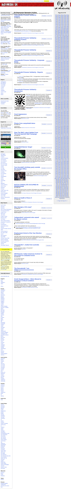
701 (59, 28)
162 (56, 163)
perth (2, 393)
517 (56, 75)
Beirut (2, 473)
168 (67, 161)
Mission (27, 1)
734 (64, 20)
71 (58, 184)
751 (59, 16)
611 (59, 51)
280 (62, 133)
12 (55, 197)
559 (64, 63)
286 (59, 132)
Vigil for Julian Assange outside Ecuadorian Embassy (6, 59)
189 (64, 156)
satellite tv (3, 282)
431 (59, 96)
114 (64, 174)
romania (2, 342)
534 (64, 70)
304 (64, 127)
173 (67, 159)
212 (56, 151)
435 (62, 95)
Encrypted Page (5, 249)
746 (59, 17)
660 (62, 38)
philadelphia (3, 444)
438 (67, 93)
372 (56, 111)
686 (59, 32)
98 (66, 178)
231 (59, 146)
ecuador (2, 368)
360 (62, 113)
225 (62, 147)
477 (56, 85)
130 (62, 171)
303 (67, 127)
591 (59, 56)
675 (62, 35)
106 (59, 177)
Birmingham (39, 193)
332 (56, 121)
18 (56, 196)
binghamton (3, 411)
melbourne (3, 392)
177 (56, 159)
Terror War (3, 195)
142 (56, 168)
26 (65, 193)
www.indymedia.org (5, 276)
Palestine (3, 187)
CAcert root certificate (4, 266)
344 (64, 117)
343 (67, 117)
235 (62, 144)
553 (67, 65)
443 (67, 92)
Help (42, 1)
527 (56, 72)
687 (56, 32)
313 (67, 125)
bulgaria (2, 301)
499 (64, 78)
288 (67, 131)
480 (62, 83)
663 (67, 37)
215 (62, 149)
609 (64, 51)
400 (62, 103)
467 (56, 87)
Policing (2, 188)
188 (67, 156)
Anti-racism (31, 228)
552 (56, 66)
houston (2, 422)
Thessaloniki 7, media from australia (26, 245)
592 (56, 56)
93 (62, 179)
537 (56, 70)
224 (64, 147)
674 (64, 35)
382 (56, 108)
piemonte (3, 337)
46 (60, 189)
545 (62, 67)
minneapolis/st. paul (5, 433)
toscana (2, 351)
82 (60, 182)
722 (56, 24)
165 (62, 162)
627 (56, 47)
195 (62, 154)
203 (67, 152)
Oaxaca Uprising (4, 239)
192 (56, 156)
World (43, 33)
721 (59, 24)
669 (64, 36)
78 (56, 183)
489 (64, 81)
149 (64, 166)
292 (56, 131)
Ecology (2, 168)
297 (56, 129)
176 (59, 159)
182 (56, 158)
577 (56, 60)
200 (62, 153)
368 (67, 111)
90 (56, 181)
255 (62, 139)
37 (67, 191)
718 (67, 24)
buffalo (2, 413)
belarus (2, 296)
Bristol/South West (5, 101)
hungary (2, 312)
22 (60, 194)
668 (67, 36)
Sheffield (2, 90)
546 (59, 67)
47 (58, 189)
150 (62, 166)
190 (62, 156)
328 (67, 121)
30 (56, 193)
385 (62, 107)
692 (56, 31)
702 (56, 28)
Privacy (31, 1)
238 (67, 143)
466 (59, 87)
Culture (2, 166)
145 (62, 167)
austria (2, 293)
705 (62, 27)
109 (64, 176)
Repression (30, 33)
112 (56, 176)
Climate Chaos (4, 165)
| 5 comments (46, 133)
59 (58, 187)
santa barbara (4, 457)
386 (59, 107)
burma (2, 387)
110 (62, 176)
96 (56, 179)
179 (64, 158)
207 (56, 152)
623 (67, 47)
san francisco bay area (5, 455)
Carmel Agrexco (4, 231)
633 (67, 45)
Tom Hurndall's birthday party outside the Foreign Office (27, 168)
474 (64, 85)
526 (59, 72)
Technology (3, 194)
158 (67, 163)
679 (64, 33)
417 (56, 100)
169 (64, 161)
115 (62, 174)
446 (59, 92)
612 (56, 51)
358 (67, 113)
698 (67, 28)
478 (67, 83)
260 (62, 138)
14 (65, 196)
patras (2, 336)
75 (62, 183)
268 (67, 136)
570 (62, 61)
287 (56, 132)
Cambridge (3, 84)
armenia (2, 291)
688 (67, 31)
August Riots (3, 212)
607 (56, 52)
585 (62, 57)
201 (59, 153)
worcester (3, 468)
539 (64, 68)
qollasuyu (3, 373)
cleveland (3, 415)
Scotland (3, 103)
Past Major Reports (5, 245)
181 (59, 158)
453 (67, 90)
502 (56, 78)
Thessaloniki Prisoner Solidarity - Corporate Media (29, 61)
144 (64, 167)
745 (62, 17)
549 (64, 66)
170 (62, 161)
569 (64, 61)
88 (60, 181)
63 (62, 186)
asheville (3, 407)
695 (62, 30)
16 (60, 196)
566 (59, 62)
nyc (1, 442)
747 (56, 17)
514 (64, 75)
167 (56, 162)
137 (56, 169)
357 (56, 115)
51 (62, 188)
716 (59, 25)
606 (59, 52)
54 (56, 188)
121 (59, 173)
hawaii (2, 420)
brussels (2, 300)
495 (62, 80)
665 (62, 37)
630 (62, 46)
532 (56, 71)
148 (67, 166)
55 (67, 187)
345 (62, 117)
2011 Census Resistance (6, 209)
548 (67, 66)
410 (62, 101)
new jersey (3, 435)
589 (64, 56)
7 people (28, 95)
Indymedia (3, 180)
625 (62, 47)
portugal (2, 339)
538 (67, 68)
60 (56, 187)
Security (47, 1)
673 (67, 35)
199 (64, 153)
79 (67, 182)
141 (59, 168)
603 (67, 52)
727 (56, 22)
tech (2, 487)
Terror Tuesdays (4, 52)
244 (64, 142)
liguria (2, 319)
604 (64, 52)
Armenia (2, 472)
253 (67, 139)
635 (62, 45)
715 (62, 25)
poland (2, 338)
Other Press (3, 186)
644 (64, 42)
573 (67, 60)
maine (2, 428)
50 (65, 188)
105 (62, 177)
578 (67, 58)
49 (67, 188)
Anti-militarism (25, 228)
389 (64, 106)
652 (56, 41)
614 (64, 50)
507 (56, 77)
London (40, 33)
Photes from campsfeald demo (24, 123)
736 (59, 20)
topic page (5, 64)
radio (2, 281)
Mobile (19, 1)
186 (59, 157)
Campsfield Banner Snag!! (23, 147)
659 (64, 38)
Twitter (7, 112)
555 (62, 65)
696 (59, 30)
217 (56, 149)
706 (59, 27)
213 (67, 149)
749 (64, 16)
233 (67, 144)
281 (59, 133)
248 (67, 141)
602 (56, 53)
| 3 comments (46, 147)
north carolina (4, 439)
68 (65, 184)
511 (59, 76)
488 (67, 81)
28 (60, 193)
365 (62, 112)
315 (62, 125)
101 (58, 178)
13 (67, 196)
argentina (3, 358)
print (2, 280)
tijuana (2, 377)
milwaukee (3, 432)
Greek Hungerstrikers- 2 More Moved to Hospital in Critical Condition (27, 279)
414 (64, 100)
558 (67, 63)
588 (67, 56)
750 (62, 16)
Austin (2, 409)
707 (56, 27)
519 (64, 73)
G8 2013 (2, 206)
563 (67, 62)
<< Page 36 (59, 200)
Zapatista (3, 198)
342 (56, 118)
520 (62, 73)
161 (59, 163)
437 (56, 95)
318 (67, 123)
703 (67, 27)
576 (59, 60)
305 (62, 127)
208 (67, 151)
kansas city (3, 424)
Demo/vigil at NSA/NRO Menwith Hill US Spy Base (6, 42)
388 (67, 106)
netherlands (3, 331)
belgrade (3, 298)
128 (67, 171)
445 (62, 92)
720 (62, 24)
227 (56, 147)
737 (56, 20)
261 (59, 138)
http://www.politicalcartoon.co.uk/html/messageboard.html (28, 227)
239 (64, 143)
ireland (2, 313)
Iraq (1, 181)
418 (67, 98)
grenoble (3, 311)
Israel (2, 474)
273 (67, 134)
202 (56, 153)
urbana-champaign (5, 464)
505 (62, 77)
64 (60, 186)
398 (67, 103)
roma (2, 341)
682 (56, 33)
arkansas (3, 405)
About (35, 1)
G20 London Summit (5, 220)
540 (62, 68)
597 (56, 55)
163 (67, 162)
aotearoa (3, 384)
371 (59, 111)
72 (56, 184)
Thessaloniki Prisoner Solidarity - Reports (28, 72)
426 (59, 97)
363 (67, 112)
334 (64, 120)
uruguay (2, 378)
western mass (4, 467)
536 (59, 70)
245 (62, 142)
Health (29, 287)
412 (56, 101)
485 (62, 82)
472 (56, 86)
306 (59, 127)
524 (64, 72)
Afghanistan (3, 155)
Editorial (23, 1)
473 (67, 85)
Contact (38, 1)
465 (62, 87)
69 (62, 184)
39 (62, 191)
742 (56, 18)
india (2, 399)
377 (56, 110)
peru (2, 371)
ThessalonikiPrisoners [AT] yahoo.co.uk (22, 31)
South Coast (3, 91)
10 (60, 197)
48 (56, 189)
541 (59, 68)
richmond (3, 448)
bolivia (2, 359)
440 (62, 93)
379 (64, 108)
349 (64, 116)
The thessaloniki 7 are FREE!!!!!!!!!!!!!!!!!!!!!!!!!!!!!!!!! (24, 269)
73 (67, 183)
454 (64, 90)
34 (60, 192)
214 (64, 149)
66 (56, 186)
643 (67, 42)
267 (56, 137)
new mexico (3, 437)
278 (67, 133)
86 (65, 181)
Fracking (2, 172)
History (2, 179)
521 (59, 73)
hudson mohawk (4, 423)
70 (60, 184)
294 (64, 129)
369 (64, 111)
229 (64, 146)
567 (56, 62)
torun (2, 349)
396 (59, 105)
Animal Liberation (4, 158)
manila (2, 391)
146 (59, 167)
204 (64, 152)
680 (62, 33)
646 (59, 42)
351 (59, 116)
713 (67, 25)
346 (59, 117)
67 (67, 184)
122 (56, 173)
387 (56, 107)
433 (67, 95)
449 (64, 91)
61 (67, 186)
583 (67, 57)
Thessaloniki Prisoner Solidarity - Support (25, 15)
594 (64, 55)
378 (67, 108)
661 (59, 38)
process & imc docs (5, 485)
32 (65, 192)
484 (64, 82)
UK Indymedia (14, 3)
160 (62, 163)
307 (56, 127)
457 (56, 90)
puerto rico (3, 372)
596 (59, 55)
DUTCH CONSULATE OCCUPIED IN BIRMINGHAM (26, 185)
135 (62, 169)
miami (2, 429)
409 (64, 101)
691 (59, 31)
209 (64, 151)
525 (62, 72)
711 (59, 26)
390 (62, 106)
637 (56, 45)
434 (64, 95)
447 (56, 92)
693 (67, 30)
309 (64, 126)
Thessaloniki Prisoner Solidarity (25, 50)
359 (64, 113)
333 (67, 120)
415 (62, 100)
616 (59, 50)
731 (59, 21)
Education (3, 169)
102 (56, 178)
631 (59, 46)
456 (59, 90)
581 (59, 58)
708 (67, 26)
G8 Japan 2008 (4, 232)
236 (59, 144)
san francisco (3, 454)
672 (56, 36)
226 (59, 147)
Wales (2, 93)
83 (58, 182)
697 (56, 30)
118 (67, 173)
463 (67, 87)
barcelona (3, 295)
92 (65, 179)
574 (64, 60)
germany (3, 309)
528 (67, 71)
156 (59, 164)
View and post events (5, 15)
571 (59, 61)
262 (56, 138)
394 (64, 105)
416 (59, 100)
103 (67, 177)
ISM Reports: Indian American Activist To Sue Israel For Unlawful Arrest (28, 254)
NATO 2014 (3, 205)
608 (67, 51)
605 (62, 52)
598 (67, 53)
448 (67, 91)
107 (56, 177)
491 (59, 81)
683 (67, 32)
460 (62, 88)
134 (64, 169)
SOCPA (2, 243)
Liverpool (3, 86)
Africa (2, 286)
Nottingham (3, 102)
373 (67, 110)
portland (2, 447)
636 (59, 45)
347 (56, 117)
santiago (2, 376)
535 (62, 70)
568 (67, 61)
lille (1, 321)
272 (56, 136)
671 (59, 36)
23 (58, 194)
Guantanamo (3, 224)
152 (56, 166)
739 (64, 18)
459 (64, 88)
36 (56, 192)
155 (62, 164)
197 (56, 154)
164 (64, 162)
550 (62, 66)
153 (67, 164)
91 (67, 179)
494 (64, 80)
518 (67, 73)
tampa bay (3, 462)
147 (56, 167)
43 (67, 189)
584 (64, 57)
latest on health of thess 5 (23, 198)
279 (64, 133)
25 (67, 193)
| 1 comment (46, 15)
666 (59, 37)
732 (56, 21)
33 (62, 192)
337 (56, 120)
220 (62, 148)
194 (64, 154)
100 (61, 178)
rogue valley (3, 450)
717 (56, 25)
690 (62, 31)
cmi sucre (3, 366)
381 (59, 108)
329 (64, 121)
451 (59, 91)
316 (59, 125)
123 (67, 172)
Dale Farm (3, 213)
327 (56, 122)
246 (59, 142)
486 (59, 82)
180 (62, 158)
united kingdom (4, 353)
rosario (2, 374)
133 (67, 169)
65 (58, 186)
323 (67, 122)
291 (59, 131)
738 (67, 18)
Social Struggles (35, 33)
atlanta (2, 408)
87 (62, 181)
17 (58, 196)
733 (67, 20)
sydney (2, 396)
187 (56, 157)
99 (63, 178)
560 (62, 63)
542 (56, 68)
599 (64, 53)
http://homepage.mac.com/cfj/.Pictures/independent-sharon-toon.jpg (30, 223)
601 (59, 53)
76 (60, 183)
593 (67, 55)
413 (67, 100)
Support (51, 1)
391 (59, 106)
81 (62, 182)
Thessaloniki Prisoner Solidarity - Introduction (25, 90)
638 (67, 43)
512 (56, 76)
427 (56, 97)
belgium (2, 297)
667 (56, 37)
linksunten (3, 322)
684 (64, 32)
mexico (2, 369)
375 (62, 110)
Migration (23, 127)
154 (64, 164)
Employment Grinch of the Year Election (28, 233)
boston (2, 412)
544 (64, 67)
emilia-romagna (4, 306)
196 (59, 154)
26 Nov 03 (20, 76)
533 (67, 70)
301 (59, 128)
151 (59, 166)
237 (56, 144)
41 (58, 191)
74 (65, 183)
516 (59, 75)
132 (56, 171)
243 (67, 142)
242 (56, 143)
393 (67, 105)
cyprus (2, 304)
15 (62, 196)
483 (67, 82)
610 (62, 51)
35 (58, 192)
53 (58, 188)
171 (59, 161)
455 (62, 90)
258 (67, 138)
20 (65, 194)
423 (67, 97)
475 (62, 85)
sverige (2, 347)
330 (62, 121)
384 (64, 107)
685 (62, 32)
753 (67, 15)
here (4, 53)
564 (64, 62)
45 (62, 189)
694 (64, 30)
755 (62, 15)
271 (59, 136)
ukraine (2, 352)
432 (56, 96)
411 (59, 101)
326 (59, 122)
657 (56, 40)
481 (59, 83)
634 (64, 45)
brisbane (2, 386)
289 (64, 131)
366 (59, 112)
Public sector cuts (4, 190)
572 (56, 61)
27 (62, 193)
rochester (3, 449)
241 (59, 143)
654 (64, 40)
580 (62, 58)
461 (59, 88)
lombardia (3, 323)
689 (64, 31)
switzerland (3, 348)
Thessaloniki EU (24, 33)
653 (67, 40)
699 (64, 28)
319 (64, 123)
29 (58, 193)
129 (64, 171)
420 (62, 98)
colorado (2, 417)
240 (62, 143)
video (2, 283)
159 (64, 163)
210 (62, 151)
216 (59, 149)
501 (59, 78)
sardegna (3, 344)
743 (67, 17)
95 (58, 179)
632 (56, 46)
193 (67, 154)
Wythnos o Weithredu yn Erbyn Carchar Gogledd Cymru (6, 32)
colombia (3, 367)
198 (67, 153)
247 (56, 142)
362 (56, 113)
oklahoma (3, 443)
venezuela (3, 381)
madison (2, 427)
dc (1, 419)
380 (62, 108)
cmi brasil (3, 364)
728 (67, 21)
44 (65, 189)
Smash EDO (3, 242)
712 (56, 26)
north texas (3, 440)
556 (59, 65)
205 (62, 152)
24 (56, 194)
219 (64, 148)
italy (1, 316)
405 (62, 102)
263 (67, 137)
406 (59, 102)
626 (59, 47)
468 (67, 86)
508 (67, 76)
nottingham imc (4, 333)
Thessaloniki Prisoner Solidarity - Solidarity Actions (25, 38)
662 (56, 38)
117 (56, 174)
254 (64, 139)
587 (56, 57)
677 (56, 35)
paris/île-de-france (4, 334)
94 (60, 179)
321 (59, 123)
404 (64, 102)
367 (56, 112)
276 (59, 134)
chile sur (2, 363)
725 (62, 22)
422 (56, 98)
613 (67, 50)
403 (67, 102)
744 (64, 17)
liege (2, 318)
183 (67, 157)
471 (59, 86)
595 (62, 55)
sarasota (2, 459)
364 (64, 112)
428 (67, 96)
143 (67, 167)
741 (59, 18)
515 (62, 75)
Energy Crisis (3, 170)
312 (56, 126)
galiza (2, 308)
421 (59, 98)
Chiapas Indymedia (4, 75)
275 (62, 134)
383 (67, 107)
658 (67, 38)
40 (60, 191)
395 (62, 105)
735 (62, 20)
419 (64, 98)
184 (64, 157)
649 (64, 41)
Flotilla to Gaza (4, 216)
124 (64, 172)
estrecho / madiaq (4, 307)
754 (64, 15)
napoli (2, 329)
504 (64, 77)
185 (62, 157)
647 (56, 42)
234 (64, 144)
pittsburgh (3, 445)
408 (67, 101)
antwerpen (3, 290)
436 (59, 95)
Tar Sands (3, 219)
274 (64, 134)
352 (56, 116)
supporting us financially (6, 128)
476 (59, 85)
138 (67, 168)
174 (64, 159)
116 (59, 174)
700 (62, 28)
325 (62, 122)
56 (65, 187)
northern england (4, 332)
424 (64, 97)
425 (62, 97)
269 (64, 136)
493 (67, 80)
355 (62, 115)
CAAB (9, 43)
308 (67, 126)
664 (64, 37)
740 (62, 18)
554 (64, 65)
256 (59, 139)
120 (62, 173)
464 (64, 87)
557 (56, 65)
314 (64, 125)
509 (64, 76)
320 (62, 123)
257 (56, 139)
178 (67, 158)
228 (67, 146)
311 (59, 126)
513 (67, 75)
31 (67, 192)
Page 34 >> (64, 200)
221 (59, 148)
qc (1, 394)
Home (16, 1)
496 (59, 80)
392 (56, 106)
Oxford (31, 127)
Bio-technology (4, 163)
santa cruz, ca (4, 458)
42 (56, 191)
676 (59, 35)
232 (56, 146)
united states (3, 463)
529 (64, 71)
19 (67, 194)
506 (59, 77)
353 (67, 115)
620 (62, 48)
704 (64, 27)
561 (59, 63)
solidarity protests (38, 103)
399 (64, 103)
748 (67, 16)
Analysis (23, 212)
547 (56, 67)
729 (64, 21)
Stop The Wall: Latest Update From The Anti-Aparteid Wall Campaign (26, 133)
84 (56, 182)
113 (67, 174)
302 (56, 128)
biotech (2, 479)
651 (59, 41)
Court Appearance (20, 114)
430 (62, 96)
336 (59, 120)
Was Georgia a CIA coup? (23, 207)
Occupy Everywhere (5, 210)
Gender (2, 175)
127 (56, 172)
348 (67, 116)
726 (59, 22)
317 (56, 125)
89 (58, 181)
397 (56, 105)
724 (64, 22)
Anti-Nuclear (3, 159)
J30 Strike (3, 214)
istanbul (2, 314)
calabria (2, 302)
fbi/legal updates (4, 483)
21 (62, 194)
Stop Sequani (4, 235)
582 (56, 58)
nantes (2, 328)
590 (62, 56)
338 (67, 118)
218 (67, 148)
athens (2, 292)
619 (64, 48)
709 (64, 26)
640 (62, 43)
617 (56, 50)
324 (64, 122)
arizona (2, 404)
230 (62, 146)
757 (56, 15)
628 (67, 46)
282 (56, 133)
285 (62, 132)
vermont (2, 465)
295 (62, 129)
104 (64, 177)
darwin (2, 388)
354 (64, 115)
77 (58, 183)
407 (56, 102)
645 (62, 42)
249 (64, 141)
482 (56, 83)
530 (62, 71)
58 (60, 187)
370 (62, 111)
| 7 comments (46, 218)
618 (67, 48)
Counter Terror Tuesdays (5, 48)
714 (64, 25)
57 (62, 187)
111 (59, 176)
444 (64, 92)
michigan (3, 430)
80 (65, 182)
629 (64, 46)
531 (59, 71)
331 (59, 121)
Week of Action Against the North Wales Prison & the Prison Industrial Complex (6, 28)
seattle (2, 460)
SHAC (2, 234)
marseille (3, 327)
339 (64, 118)
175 (62, 159)
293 (67, 129)
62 (65, 186)
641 (59, 43)
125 (62, 172)
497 (56, 80)
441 (59, 93)
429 (64, 96)
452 (56, 91)
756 (59, 15)
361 (59, 113)
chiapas (2, 361)
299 (64, 128)
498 (67, 78)
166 (59, 162)
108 (67, 176)
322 (56, 123)
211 (59, 151)
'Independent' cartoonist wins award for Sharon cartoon (26, 218)
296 (59, 129)
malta (2, 326)
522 (56, 73)
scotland (2, 346)
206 (59, 152)
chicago (2, 414)
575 (62, 60)
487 (56, 82)
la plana (2, 317)
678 (67, 33)
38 (65, 191)
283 (67, 132)
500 (62, 78)
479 (64, 83)
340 (62, 118)
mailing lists (3, 484)
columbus (3, 418)
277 (56, 134)
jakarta (2, 389)
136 (59, 169)
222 (56, 148)
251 (59, 141)
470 (62, 86)
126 (59, 172)
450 (62, 91)
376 (59, 110)
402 (56, 103)
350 (62, 116)
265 (62, 137)
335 (62, 120)
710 (62, 26)
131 (59, 171)
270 (62, 136)
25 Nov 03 (20, 79)
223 (67, 147)
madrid (2, 324)
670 (62, 36)
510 (62, 76)
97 (68, 178)
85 (67, 181)
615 (62, 50)
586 (59, 57)
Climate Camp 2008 (5, 238)
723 (67, 22)
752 (56, 16)
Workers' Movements (5, 197)
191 (59, 156)
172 (56, 161)
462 (56, 88)
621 (59, 48)
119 (64, 173)
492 (56, 81)
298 (67, 128)
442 (56, 93)
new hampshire (4, 434)
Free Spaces (24, 193)
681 (59, 33)
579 (64, 58)
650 (62, 41)
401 (59, 103)
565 (62, 62)
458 (67, 88)
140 (62, 168)
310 (62, 126)
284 (64, 132)
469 (64, 86)
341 (59, 118)
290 (62, 131)
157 (56, 164)
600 (62, 53)
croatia (2, 303)
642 (56, 43)
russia (2, 343)
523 (67, 72)
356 (59, 115)
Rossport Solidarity (5, 241)
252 (56, 141)
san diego (3, 453)
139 (64, 168)
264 (64, 137)
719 (64, 24)
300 (62, 128)
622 (56, 48)
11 (57, 197)
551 (59, 66)
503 (67, 77)
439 (64, 93)
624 (64, 47)
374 (64, 110)
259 (64, 138)
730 (62, 21)
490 (62, 81)
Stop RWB (3, 236)
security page (3, 269)
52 (60, 188)
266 (59, 137)
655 (62, 40)
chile (2, 362)
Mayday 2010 (4, 217)
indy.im (2, 112)
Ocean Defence (4, 184)
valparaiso (3, 379)
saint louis (3, 452)
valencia (2, 354)
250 (62, 141)
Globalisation (30, 202)
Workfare (3, 208)
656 (59, 40)
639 (64, 43)
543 (67, 67)
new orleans (3, 438)
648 (67, 41)
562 (56, 63)
